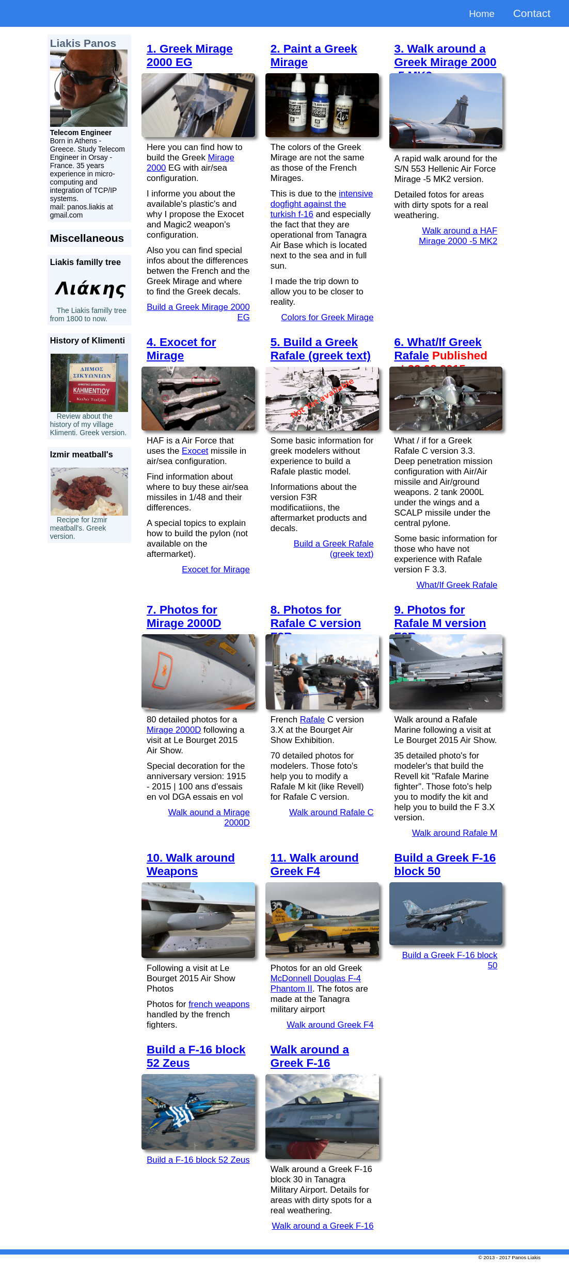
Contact (531, 13)
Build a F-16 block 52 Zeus (198, 1160)
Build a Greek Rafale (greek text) (334, 549)
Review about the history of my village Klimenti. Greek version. (88, 424)
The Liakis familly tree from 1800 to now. (88, 314)
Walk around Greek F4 (330, 1025)
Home (480, 13)
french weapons (218, 1004)
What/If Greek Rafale (457, 585)
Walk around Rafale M (454, 833)
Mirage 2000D (174, 730)
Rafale (312, 719)
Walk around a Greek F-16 (322, 1226)
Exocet (195, 451)
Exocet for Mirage (216, 569)
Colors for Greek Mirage (327, 317)
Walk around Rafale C (331, 812)
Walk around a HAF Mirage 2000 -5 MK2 (458, 236)
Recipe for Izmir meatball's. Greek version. (78, 528)
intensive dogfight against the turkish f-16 (322, 204)
